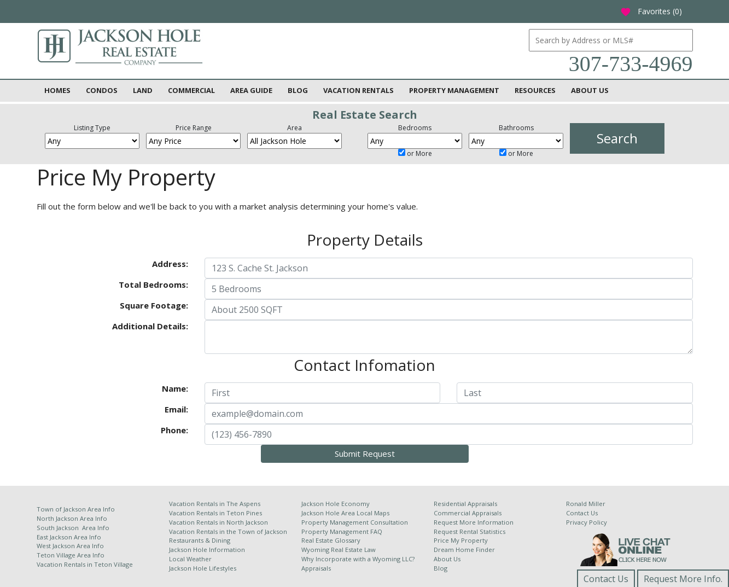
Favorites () (651, 11)
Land (143, 90)
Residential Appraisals (465, 503)
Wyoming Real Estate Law (338, 549)
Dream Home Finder (464, 549)
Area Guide (251, 90)
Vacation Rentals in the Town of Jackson (228, 531)
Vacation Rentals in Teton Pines (215, 513)
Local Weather (190, 559)
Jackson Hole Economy (335, 503)
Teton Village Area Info (70, 555)
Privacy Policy (586, 522)
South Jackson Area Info (73, 528)
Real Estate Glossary (330, 540)
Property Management (454, 90)
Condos (102, 90)
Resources (535, 90)
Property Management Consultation (354, 522)
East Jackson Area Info (69, 537)
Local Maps (373, 513)
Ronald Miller (585, 503)
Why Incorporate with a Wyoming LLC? (358, 559)
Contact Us (582, 513)
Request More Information (474, 522)
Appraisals (316, 568)
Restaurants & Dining (199, 540)
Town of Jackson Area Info (76, 509)
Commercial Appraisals (467, 513)
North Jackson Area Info (72, 518)
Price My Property (461, 540)
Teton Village (113, 564)
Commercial (191, 90)
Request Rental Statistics (469, 531)
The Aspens (243, 503)
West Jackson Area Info (70, 546)
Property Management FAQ (341, 531)
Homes (57, 90)
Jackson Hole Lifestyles (202, 568)
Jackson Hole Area (329, 513)
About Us (590, 90)
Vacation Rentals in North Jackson (218, 522)
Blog (298, 90)
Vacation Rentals (358, 90)
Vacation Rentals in (65, 564)
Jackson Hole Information (207, 549)
